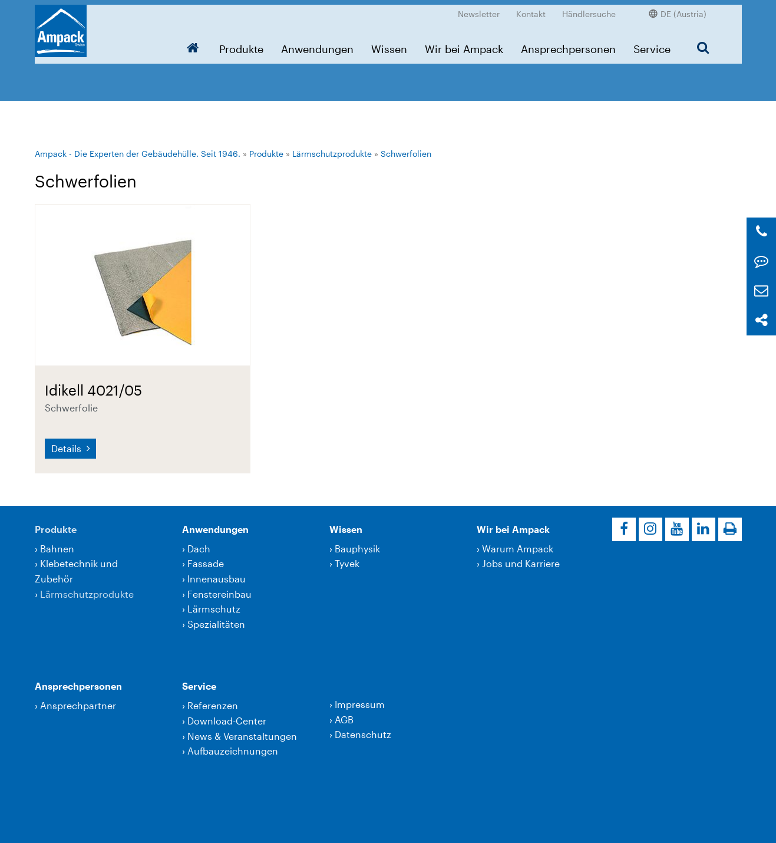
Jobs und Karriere (521, 563)
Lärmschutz (213, 608)
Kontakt (531, 9)
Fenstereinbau (219, 594)
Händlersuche (589, 9)
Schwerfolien (406, 154)
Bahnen (57, 548)
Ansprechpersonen (568, 44)
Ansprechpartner (78, 705)
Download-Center (226, 720)
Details (67, 448)
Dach (198, 548)
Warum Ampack (517, 548)
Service (652, 44)
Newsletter (479, 9)
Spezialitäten (216, 624)
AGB (344, 719)
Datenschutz (363, 734)
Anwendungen (317, 44)
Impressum (360, 704)
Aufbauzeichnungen (232, 750)
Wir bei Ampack (464, 44)
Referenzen (212, 705)
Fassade (205, 563)
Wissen (389, 44)
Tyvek (347, 563)
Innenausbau (216, 578)
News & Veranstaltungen (242, 736)
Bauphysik (357, 548)
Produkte (241, 44)
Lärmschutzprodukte (332, 154)
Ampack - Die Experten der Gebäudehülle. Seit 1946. (137, 154)
